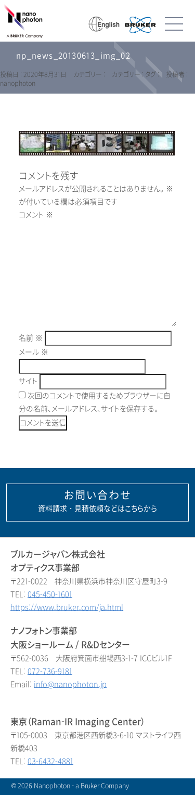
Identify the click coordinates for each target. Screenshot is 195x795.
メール (33, 352)
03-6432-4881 (50, 761)
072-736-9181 (50, 671)
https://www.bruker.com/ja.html (66, 607)
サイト (28, 381)
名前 (31, 338)
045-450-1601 (50, 594)
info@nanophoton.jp (70, 684)
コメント (36, 215)
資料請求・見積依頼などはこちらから (97, 501)
